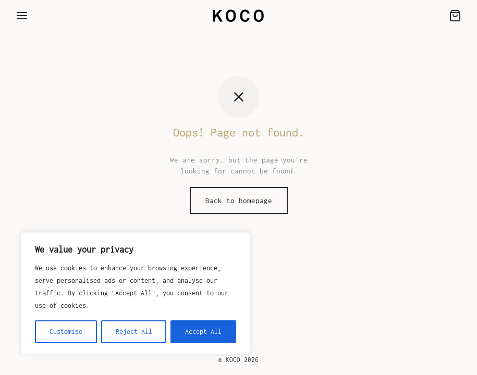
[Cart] (455, 15)
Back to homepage (238, 200)
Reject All (134, 331)
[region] (135, 293)
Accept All (203, 331)
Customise (66, 331)
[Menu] (22, 15)
